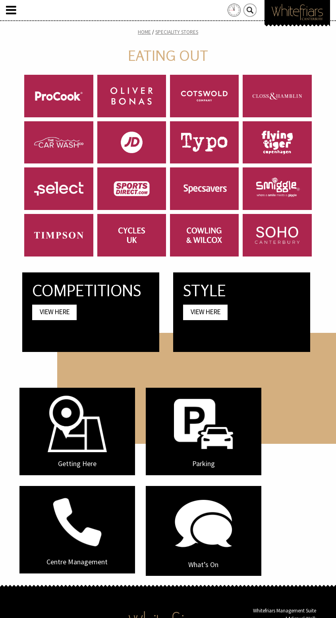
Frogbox (183, 605)
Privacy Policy (182, 565)
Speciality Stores (176, 32)
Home (144, 32)
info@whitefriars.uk (295, 546)
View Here (55, 311)
